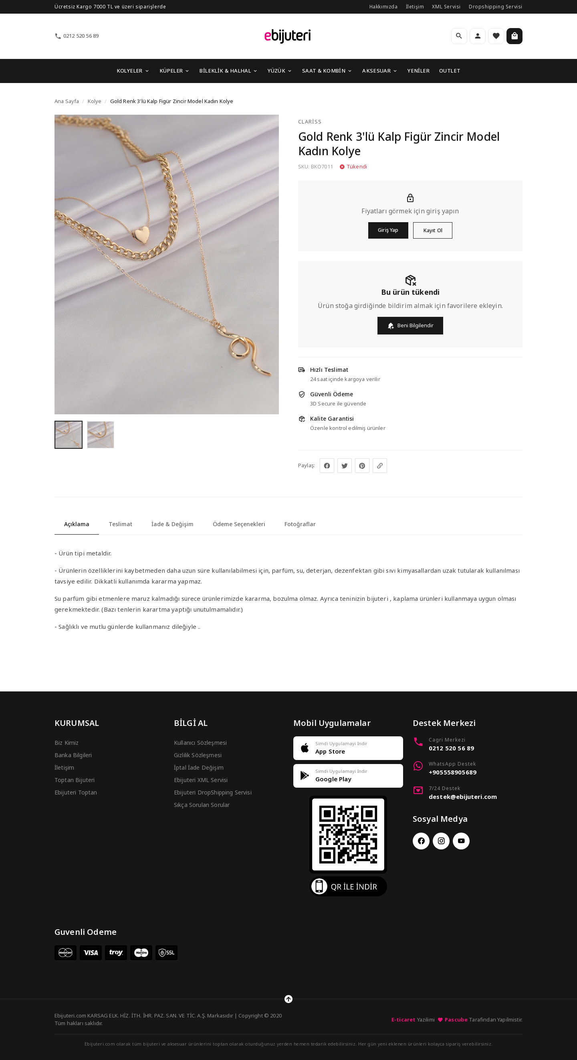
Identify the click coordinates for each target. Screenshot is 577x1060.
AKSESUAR (380, 70)
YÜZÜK (280, 70)
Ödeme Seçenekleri (239, 524)
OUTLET (449, 70)
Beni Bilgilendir (410, 325)
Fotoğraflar (300, 524)
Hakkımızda (383, 6)
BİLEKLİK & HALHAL (229, 70)
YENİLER (419, 70)
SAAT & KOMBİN (327, 70)
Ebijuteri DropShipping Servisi (213, 792)
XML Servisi (446, 6)
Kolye (95, 101)
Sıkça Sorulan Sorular (202, 805)
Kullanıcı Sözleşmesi (200, 742)
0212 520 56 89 (76, 36)
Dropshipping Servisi (496, 6)
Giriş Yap (388, 229)
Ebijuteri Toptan (75, 792)
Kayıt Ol (432, 230)
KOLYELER (133, 70)
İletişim (415, 6)
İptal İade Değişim (199, 767)
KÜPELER (174, 70)
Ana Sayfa (66, 101)
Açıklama (76, 524)
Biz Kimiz (66, 742)
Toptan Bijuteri (74, 780)
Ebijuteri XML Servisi (201, 780)
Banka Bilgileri (73, 755)
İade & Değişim (172, 524)
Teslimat (120, 524)
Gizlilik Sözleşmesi (198, 755)
